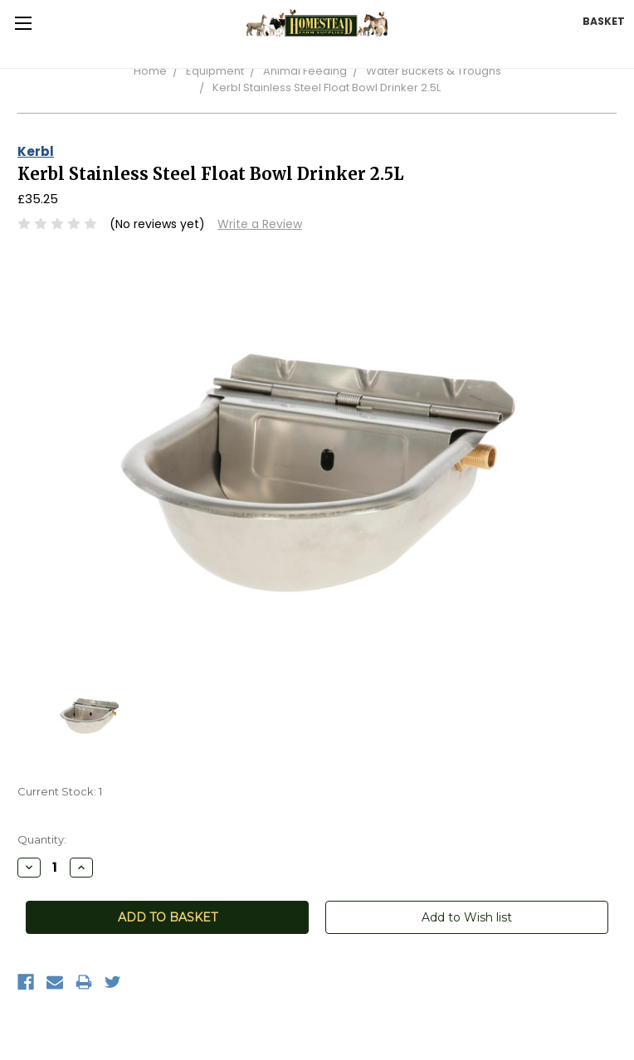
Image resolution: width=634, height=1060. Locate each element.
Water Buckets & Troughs (433, 71)
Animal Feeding (305, 71)
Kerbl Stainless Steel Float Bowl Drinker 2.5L (326, 87)
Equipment (215, 71)
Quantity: (41, 839)
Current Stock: (59, 791)
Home (150, 71)
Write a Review (259, 224)
